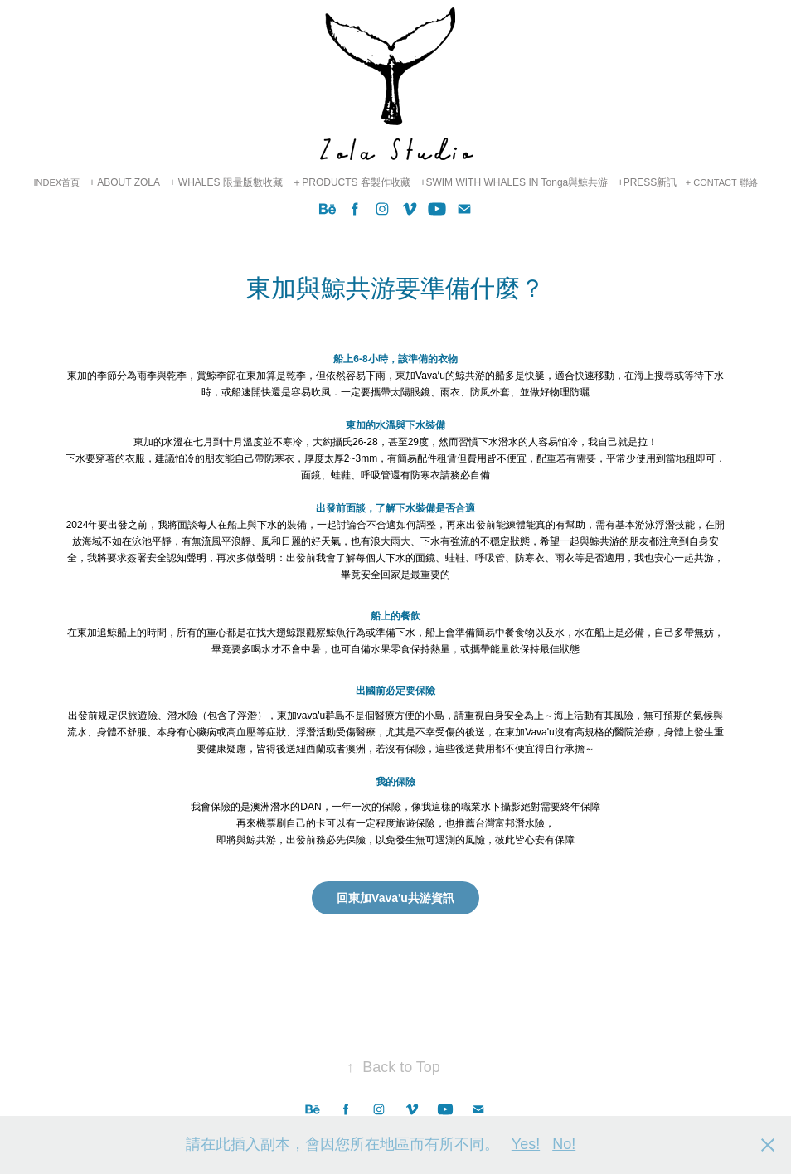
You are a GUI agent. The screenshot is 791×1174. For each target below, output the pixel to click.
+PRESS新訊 (647, 182)
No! (563, 1144)
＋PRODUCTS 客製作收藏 (351, 182)
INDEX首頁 (56, 182)
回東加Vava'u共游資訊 (395, 898)
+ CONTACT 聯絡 (722, 182)
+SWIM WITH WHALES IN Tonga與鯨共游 (514, 182)
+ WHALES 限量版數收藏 (225, 182)
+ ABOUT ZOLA (125, 182)
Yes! (526, 1144)
